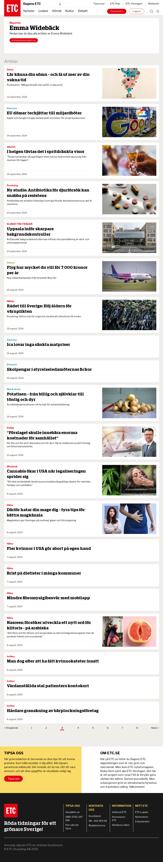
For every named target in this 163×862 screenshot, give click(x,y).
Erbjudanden (142, 821)
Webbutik (153, 3)
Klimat (56, 11)
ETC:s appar (141, 812)
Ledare (43, 11)
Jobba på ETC (119, 812)
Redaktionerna (97, 825)
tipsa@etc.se (72, 812)
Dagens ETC (42, 4)
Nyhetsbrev (141, 816)
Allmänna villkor (121, 825)
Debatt (83, 11)
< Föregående (11, 728)
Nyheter (29, 11)
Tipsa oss (13, 778)
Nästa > (155, 728)
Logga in (137, 11)
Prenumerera (116, 11)
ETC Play (115, 3)
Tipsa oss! (99, 3)
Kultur (69, 11)
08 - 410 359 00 (98, 820)
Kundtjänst (95, 816)
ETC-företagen (134, 3)
